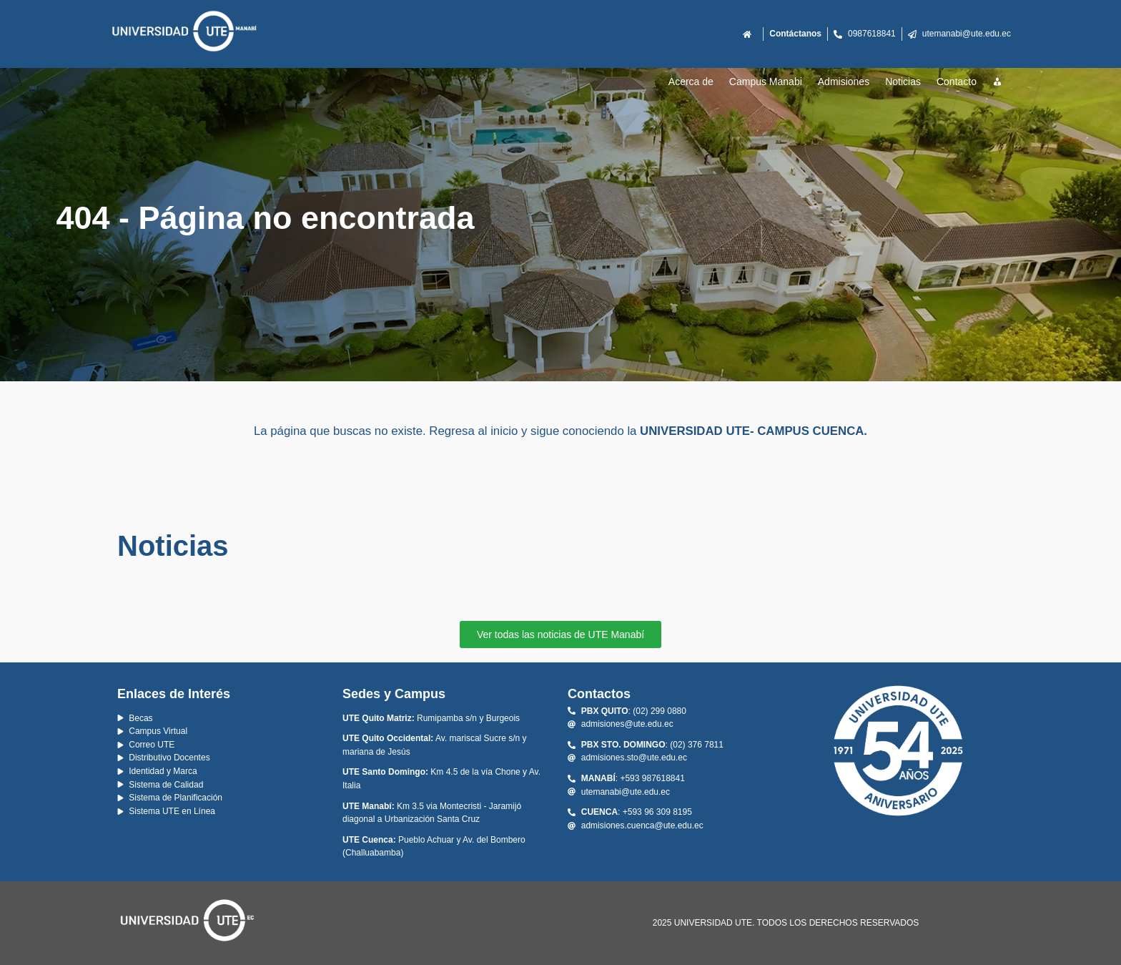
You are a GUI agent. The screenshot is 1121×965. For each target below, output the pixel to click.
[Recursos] (998, 82)
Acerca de (690, 81)
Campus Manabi (765, 81)
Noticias (903, 81)
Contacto (957, 81)
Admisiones (843, 81)
